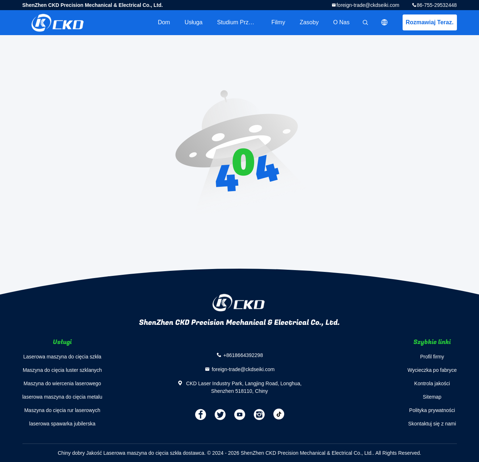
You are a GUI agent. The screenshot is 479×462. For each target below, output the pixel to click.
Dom (164, 22)
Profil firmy (432, 357)
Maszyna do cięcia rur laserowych (62, 410)
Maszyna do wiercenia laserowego (62, 383)
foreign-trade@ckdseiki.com (367, 5)
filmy (278, 22)
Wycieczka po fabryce (432, 370)
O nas (341, 22)
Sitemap (432, 397)
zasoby (309, 22)
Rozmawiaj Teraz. (429, 22)
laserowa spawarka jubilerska (62, 424)
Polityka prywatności (432, 410)
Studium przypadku (240, 22)
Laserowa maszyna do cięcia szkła (62, 357)
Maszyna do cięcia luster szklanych (62, 370)
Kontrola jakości (432, 383)
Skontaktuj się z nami (432, 424)
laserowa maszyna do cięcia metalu (62, 397)
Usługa (194, 22)
